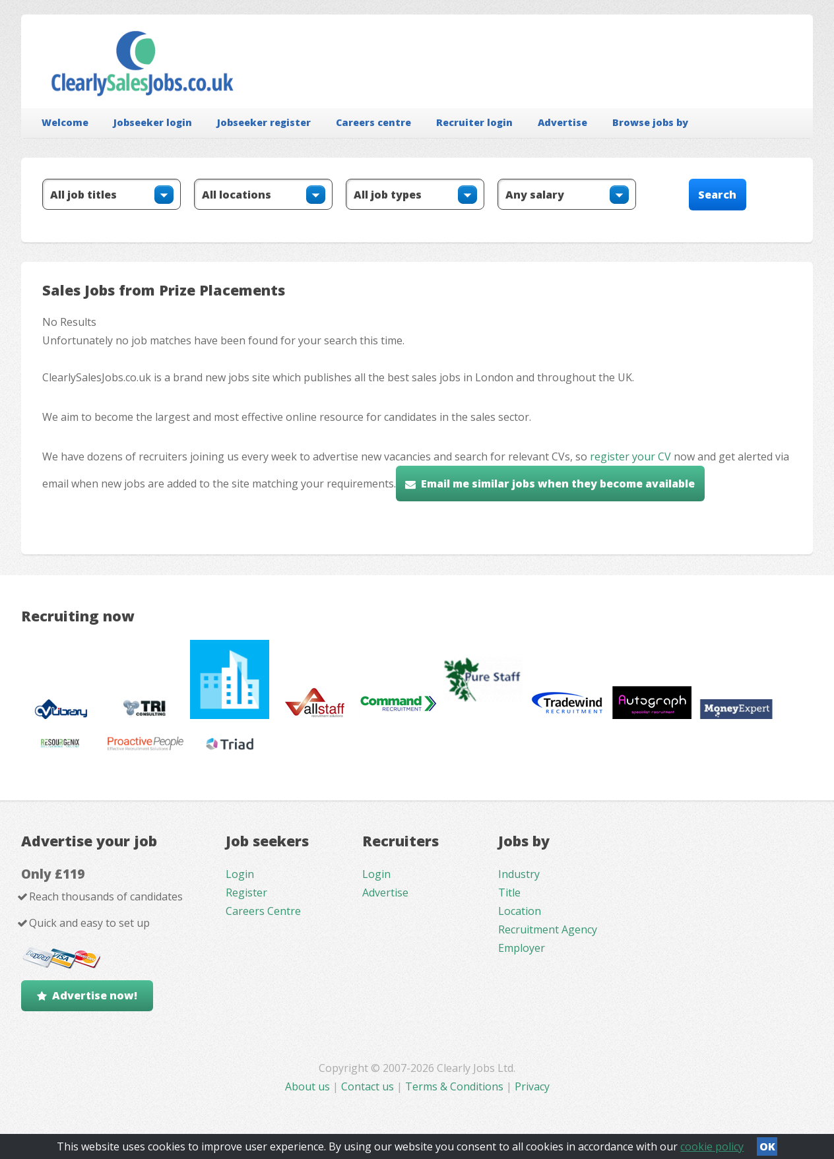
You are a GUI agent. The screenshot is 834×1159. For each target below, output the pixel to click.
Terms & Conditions (454, 1086)
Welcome (65, 122)
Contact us (369, 1086)
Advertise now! (94, 995)
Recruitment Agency (547, 929)
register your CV (630, 456)
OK (767, 1146)
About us (309, 1086)
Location (519, 911)
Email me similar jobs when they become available (558, 483)
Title (509, 892)
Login (240, 874)
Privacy (532, 1086)
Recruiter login (474, 122)
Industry (519, 874)
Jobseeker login (152, 122)
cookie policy (712, 1146)
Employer (521, 948)
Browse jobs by (650, 122)
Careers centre (373, 122)
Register (246, 892)
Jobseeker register (264, 122)
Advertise (562, 122)
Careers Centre (263, 911)
